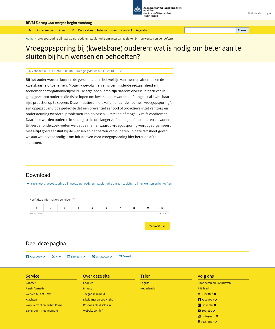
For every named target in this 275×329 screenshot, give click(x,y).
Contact (126, 30)
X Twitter (217, 294)
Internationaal (107, 30)
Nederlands (254, 13)
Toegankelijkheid (94, 294)
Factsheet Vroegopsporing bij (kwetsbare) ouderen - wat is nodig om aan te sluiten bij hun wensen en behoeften (101, 183)
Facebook (218, 299)
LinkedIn (217, 305)
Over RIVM (66, 30)
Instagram (218, 316)
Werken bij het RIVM (38, 294)
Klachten (31, 299)
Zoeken (242, 30)
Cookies (88, 283)
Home (30, 30)
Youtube (217, 310)
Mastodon (218, 321)
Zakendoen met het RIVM (42, 310)
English (268, 13)
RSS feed (203, 288)
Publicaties (85, 30)
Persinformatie (35, 288)
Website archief (93, 310)
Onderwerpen (45, 30)
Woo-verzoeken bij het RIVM (44, 305)
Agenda (141, 30)
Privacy (87, 288)
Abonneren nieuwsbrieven (214, 283)
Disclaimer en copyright (98, 299)
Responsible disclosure (97, 305)
